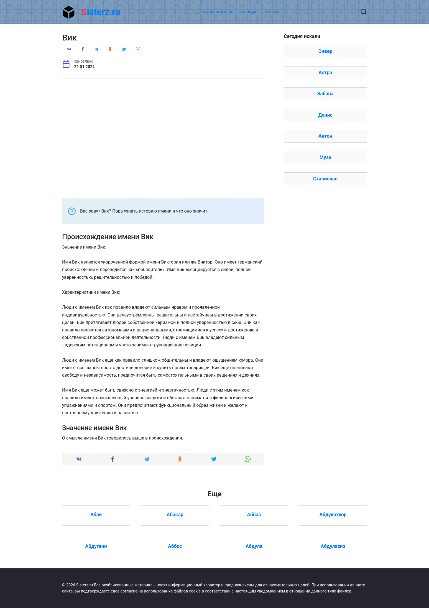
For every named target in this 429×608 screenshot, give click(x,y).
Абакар (175, 514)
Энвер (325, 51)
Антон (325, 136)
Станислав (325, 179)
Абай (96, 514)
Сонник (249, 12)
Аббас (254, 514)
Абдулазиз (333, 546)
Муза (325, 157)
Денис (325, 115)
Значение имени (217, 12)
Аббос (175, 546)
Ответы (272, 12)
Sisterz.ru (100, 12)
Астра (325, 72)
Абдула (254, 546)
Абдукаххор (332, 514)
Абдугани (96, 546)
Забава (325, 93)
